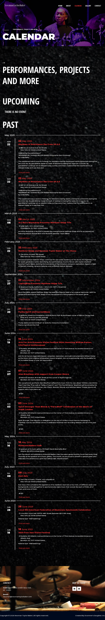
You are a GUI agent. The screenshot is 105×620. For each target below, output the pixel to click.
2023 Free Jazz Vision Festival (34, 533)
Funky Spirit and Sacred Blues (34, 312)
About (69, 6)
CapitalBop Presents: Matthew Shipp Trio (40, 283)
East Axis (23, 476)
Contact (98, 6)
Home (61, 6)
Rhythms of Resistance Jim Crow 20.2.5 (39, 144)
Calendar (78, 6)
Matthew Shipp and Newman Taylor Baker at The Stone (47, 251)
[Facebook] (74, 589)
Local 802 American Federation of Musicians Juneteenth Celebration (54, 510)
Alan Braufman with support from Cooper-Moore (43, 374)
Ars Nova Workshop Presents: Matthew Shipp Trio (44, 223)
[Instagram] (79, 589)
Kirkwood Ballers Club (30, 445)
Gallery (88, 6)
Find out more (24, 172)
